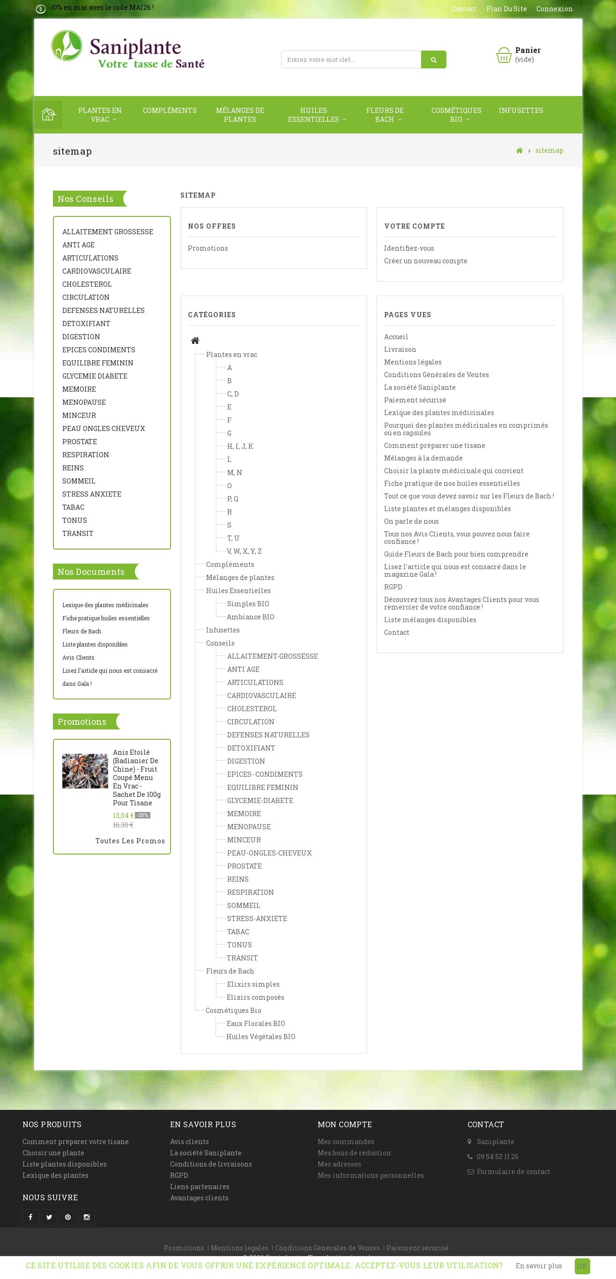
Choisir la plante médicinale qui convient (454, 470)
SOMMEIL (79, 480)
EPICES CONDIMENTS (98, 349)
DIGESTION (81, 336)
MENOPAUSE (84, 402)
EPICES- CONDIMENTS (265, 774)
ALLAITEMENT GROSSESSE (107, 231)
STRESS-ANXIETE (257, 918)
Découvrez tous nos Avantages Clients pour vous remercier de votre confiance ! (461, 603)
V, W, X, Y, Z (244, 551)
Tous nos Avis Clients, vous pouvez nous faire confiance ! (457, 537)
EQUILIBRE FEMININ (98, 362)
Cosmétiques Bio (456, 115)
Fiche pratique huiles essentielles (106, 618)
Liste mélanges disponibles (430, 619)
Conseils (220, 643)
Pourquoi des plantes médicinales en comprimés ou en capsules (466, 429)
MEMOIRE (79, 389)
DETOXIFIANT (86, 323)
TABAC (73, 507)
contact (464, 8)
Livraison (400, 349)
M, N (234, 472)
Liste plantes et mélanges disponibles (447, 508)
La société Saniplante (420, 387)
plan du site (506, 8)
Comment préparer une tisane (434, 445)
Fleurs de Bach (385, 115)
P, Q (232, 498)
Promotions (82, 721)
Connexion (554, 8)
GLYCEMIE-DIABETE (260, 800)
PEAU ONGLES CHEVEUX (103, 428)
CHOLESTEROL (87, 284)
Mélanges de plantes (240, 115)
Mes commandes (346, 1141)
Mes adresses (339, 1164)
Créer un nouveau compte (426, 260)
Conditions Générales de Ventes (436, 374)
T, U (233, 538)
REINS (73, 467)
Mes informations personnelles (371, 1175)
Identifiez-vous (409, 248)
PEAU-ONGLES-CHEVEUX (269, 852)
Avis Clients (78, 657)
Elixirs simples (253, 984)
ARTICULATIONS (90, 257)
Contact (396, 632)
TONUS (74, 520)
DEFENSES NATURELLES (103, 310)
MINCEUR (79, 415)
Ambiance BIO (251, 616)
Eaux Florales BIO (256, 1023)
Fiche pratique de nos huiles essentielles (452, 483)
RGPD (393, 586)
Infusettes (521, 110)
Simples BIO (248, 603)
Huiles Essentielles (313, 115)
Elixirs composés (255, 997)
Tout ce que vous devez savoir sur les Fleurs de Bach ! (469, 495)
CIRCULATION (86, 297)
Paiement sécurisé (415, 399)
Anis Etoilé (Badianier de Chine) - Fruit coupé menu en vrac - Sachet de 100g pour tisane (137, 777)
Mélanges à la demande (423, 458)
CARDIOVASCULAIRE (96, 271)
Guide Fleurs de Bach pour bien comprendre (456, 554)
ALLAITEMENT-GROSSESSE (272, 656)
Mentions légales (413, 361)
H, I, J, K (240, 446)
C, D (233, 393)
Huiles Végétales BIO (261, 1036)
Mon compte (345, 1124)
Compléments (170, 110)
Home (48, 115)
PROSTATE (79, 441)
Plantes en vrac (100, 115)
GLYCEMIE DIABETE (94, 376)
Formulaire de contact (513, 1171)
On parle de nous (411, 521)
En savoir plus (539, 1265)
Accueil (396, 336)
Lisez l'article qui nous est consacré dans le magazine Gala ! (455, 570)
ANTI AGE (78, 244)
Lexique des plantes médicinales (105, 605)
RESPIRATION (85, 454)
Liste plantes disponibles (95, 644)
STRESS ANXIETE (91, 494)
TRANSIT (78, 533)
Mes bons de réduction (354, 1152)
